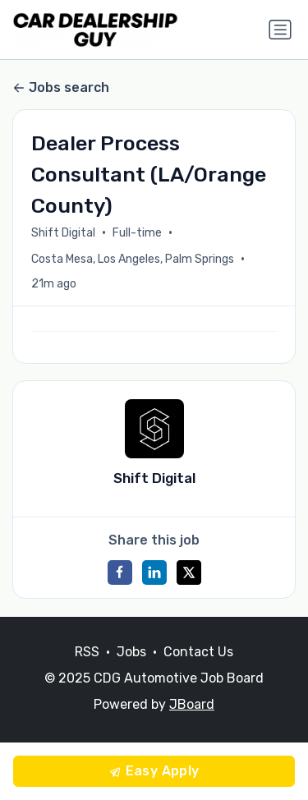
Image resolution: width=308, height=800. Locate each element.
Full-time (137, 233)
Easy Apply (153, 771)
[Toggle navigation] (280, 29)
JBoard (191, 704)
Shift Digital (63, 233)
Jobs (131, 652)
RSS (87, 652)
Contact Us (198, 652)
